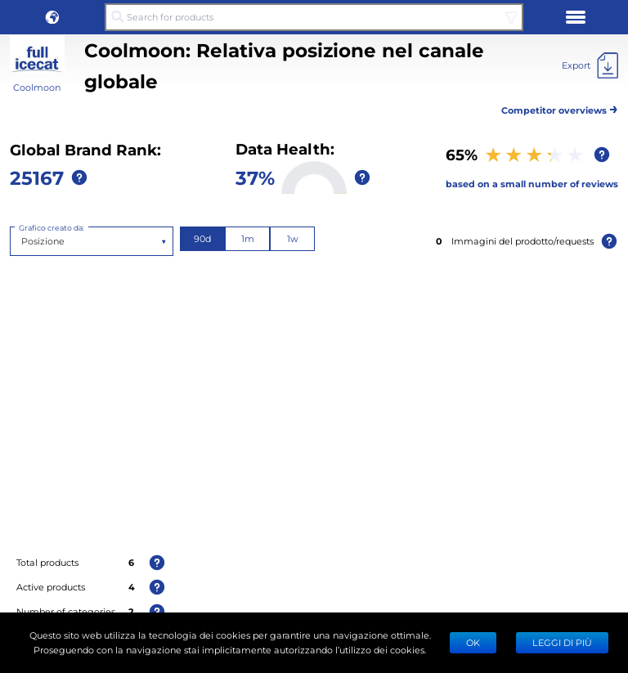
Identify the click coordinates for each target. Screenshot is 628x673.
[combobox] (22, 241)
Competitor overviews (559, 107)
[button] (52, 17)
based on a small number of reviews (532, 183)
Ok (473, 642)
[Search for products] (314, 17)
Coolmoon (37, 87)
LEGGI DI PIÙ (562, 642)
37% (255, 177)
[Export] (590, 65)
